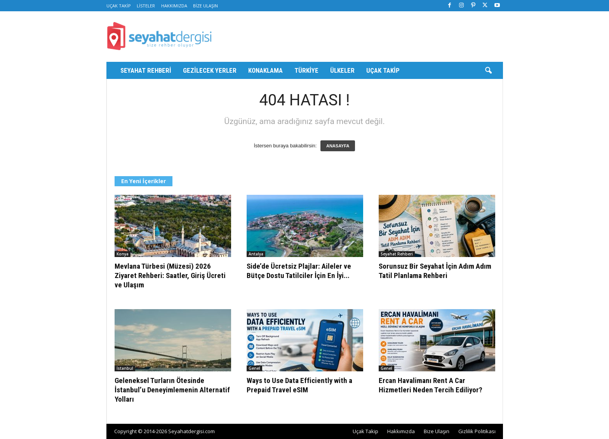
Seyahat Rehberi (145, 70)
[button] (488, 70)
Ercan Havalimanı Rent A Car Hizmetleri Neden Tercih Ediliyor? (430, 385)
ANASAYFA (338, 145)
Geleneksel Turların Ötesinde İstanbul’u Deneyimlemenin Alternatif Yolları (172, 390)
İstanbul (125, 368)
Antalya (256, 254)
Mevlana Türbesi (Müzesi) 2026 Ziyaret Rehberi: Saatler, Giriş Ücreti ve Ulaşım (170, 275)
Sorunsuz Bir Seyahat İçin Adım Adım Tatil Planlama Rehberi (435, 271)
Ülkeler (342, 70)
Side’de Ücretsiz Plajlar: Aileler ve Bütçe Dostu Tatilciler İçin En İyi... (299, 271)
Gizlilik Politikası (477, 431)
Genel (254, 368)
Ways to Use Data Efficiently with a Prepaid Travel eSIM (299, 385)
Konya (123, 254)
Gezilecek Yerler (210, 70)
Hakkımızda (174, 6)
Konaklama (265, 70)
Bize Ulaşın (205, 6)
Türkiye (306, 70)
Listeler (146, 6)
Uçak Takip (118, 6)
